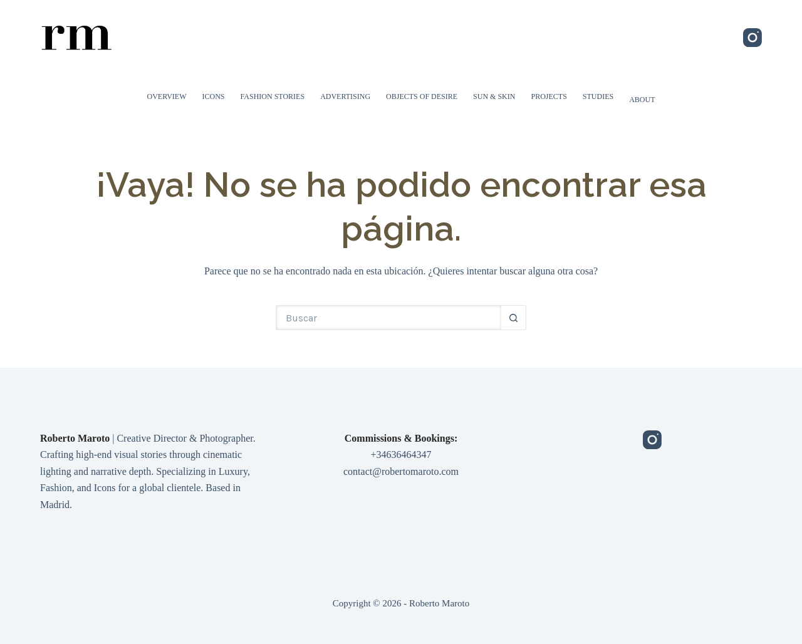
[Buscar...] (388, 317)
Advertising (345, 96)
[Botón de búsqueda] (513, 317)
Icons (213, 96)
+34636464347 (400, 454)
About (642, 99)
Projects (548, 96)
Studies (598, 96)
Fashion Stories (273, 96)
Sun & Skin (494, 96)
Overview (167, 96)
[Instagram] (752, 37)
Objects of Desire (421, 96)
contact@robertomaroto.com (401, 471)
